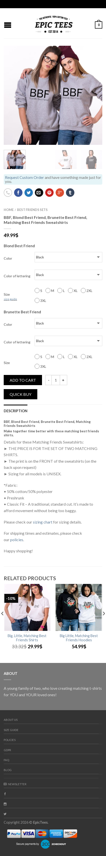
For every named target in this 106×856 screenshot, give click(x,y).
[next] (103, 623)
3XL (40, 300)
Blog (8, 770)
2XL (86, 290)
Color (8, 258)
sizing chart (42, 522)
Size (10, 296)
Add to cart (23, 380)
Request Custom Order (24, 177)
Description (15, 411)
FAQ (6, 760)
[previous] (2, 623)
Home (9, 210)
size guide (10, 299)
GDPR (7, 750)
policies (16, 539)
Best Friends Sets (32, 210)
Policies (10, 739)
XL (73, 290)
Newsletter (15, 784)
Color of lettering (17, 276)
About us (11, 719)
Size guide (11, 730)
